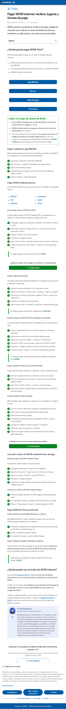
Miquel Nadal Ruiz (26, 609)
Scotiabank (42, 196)
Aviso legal (36, 698)
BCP (12, 200)
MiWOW (14, 196)
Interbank (14, 203)
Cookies (46, 698)
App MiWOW (33, 82)
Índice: (12, 41)
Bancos (33, 91)
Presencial (33, 109)
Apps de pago (33, 100)
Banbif (40, 200)
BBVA (40, 203)
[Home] (9, 8)
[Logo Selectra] (6, 2)
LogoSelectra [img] (17, 706)
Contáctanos (33, 268)
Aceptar (54, 692)
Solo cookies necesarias (33, 692)
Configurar (12, 692)
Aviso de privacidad (23, 698)
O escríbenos (33, 661)
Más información (7, 685)
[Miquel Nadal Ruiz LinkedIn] (12, 617)
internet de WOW (23, 575)
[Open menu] (14, 2)
